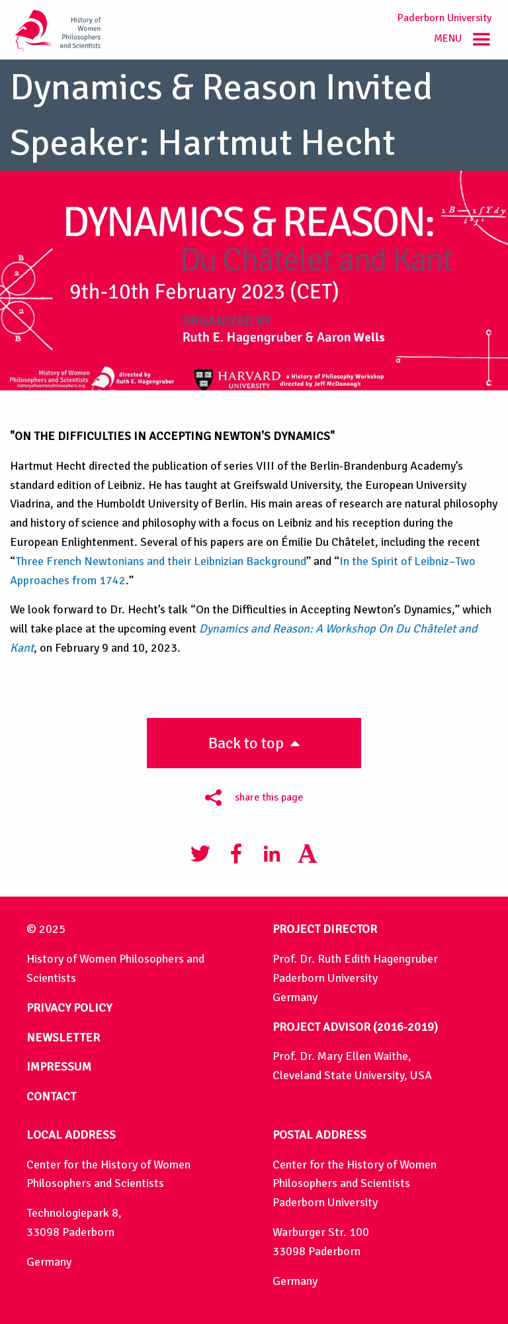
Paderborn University (444, 17)
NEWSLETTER (63, 1037)
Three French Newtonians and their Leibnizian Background (160, 561)
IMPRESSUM (58, 1066)
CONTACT (51, 1096)
